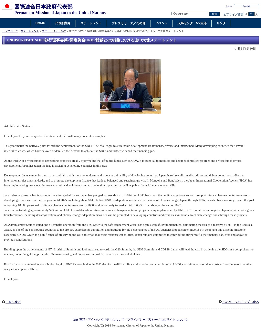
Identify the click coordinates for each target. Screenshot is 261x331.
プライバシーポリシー (142, 319)
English (246, 6)
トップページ (10, 31)
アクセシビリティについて (106, 319)
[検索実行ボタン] (214, 14)
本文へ (229, 6)
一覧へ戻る (13, 302)
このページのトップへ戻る (240, 302)
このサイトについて (174, 319)
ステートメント (30, 31)
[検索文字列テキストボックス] (189, 13)
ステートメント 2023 (54, 31)
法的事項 (79, 319)
